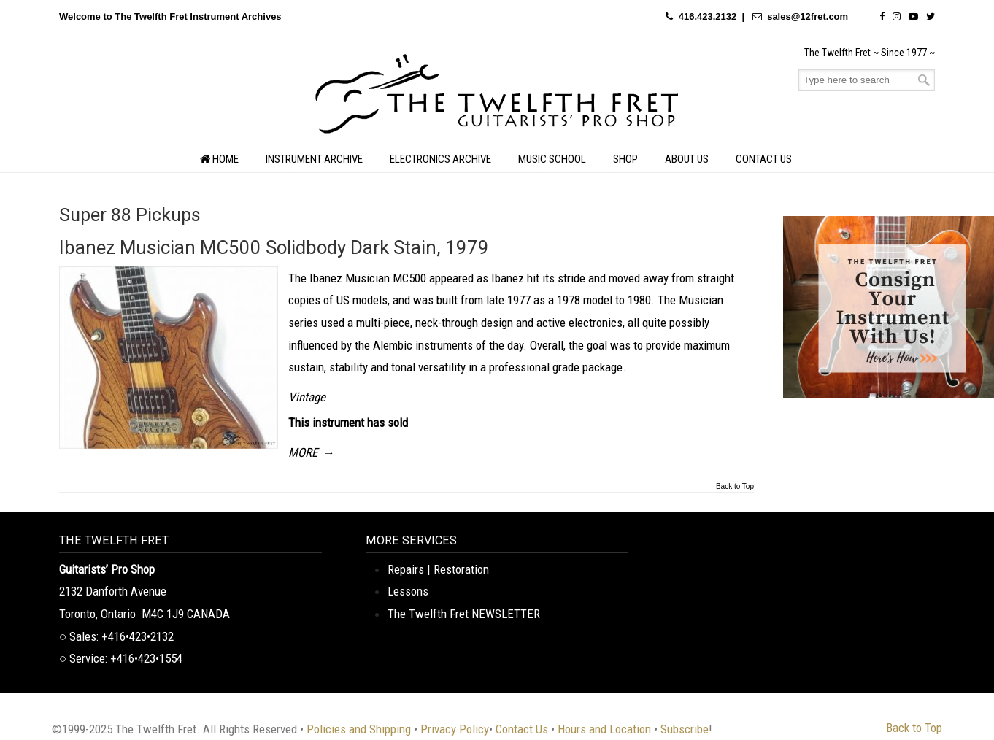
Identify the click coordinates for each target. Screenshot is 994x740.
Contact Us (522, 729)
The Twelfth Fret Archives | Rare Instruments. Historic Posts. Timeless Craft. (497, 97)
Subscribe (684, 729)
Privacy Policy (454, 729)
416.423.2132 (708, 16)
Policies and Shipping (359, 729)
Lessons (408, 591)
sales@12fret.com (807, 16)
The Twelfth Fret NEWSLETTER (464, 613)
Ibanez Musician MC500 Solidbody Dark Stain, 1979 (274, 247)
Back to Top (735, 486)
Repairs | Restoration (438, 569)
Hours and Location (604, 729)
